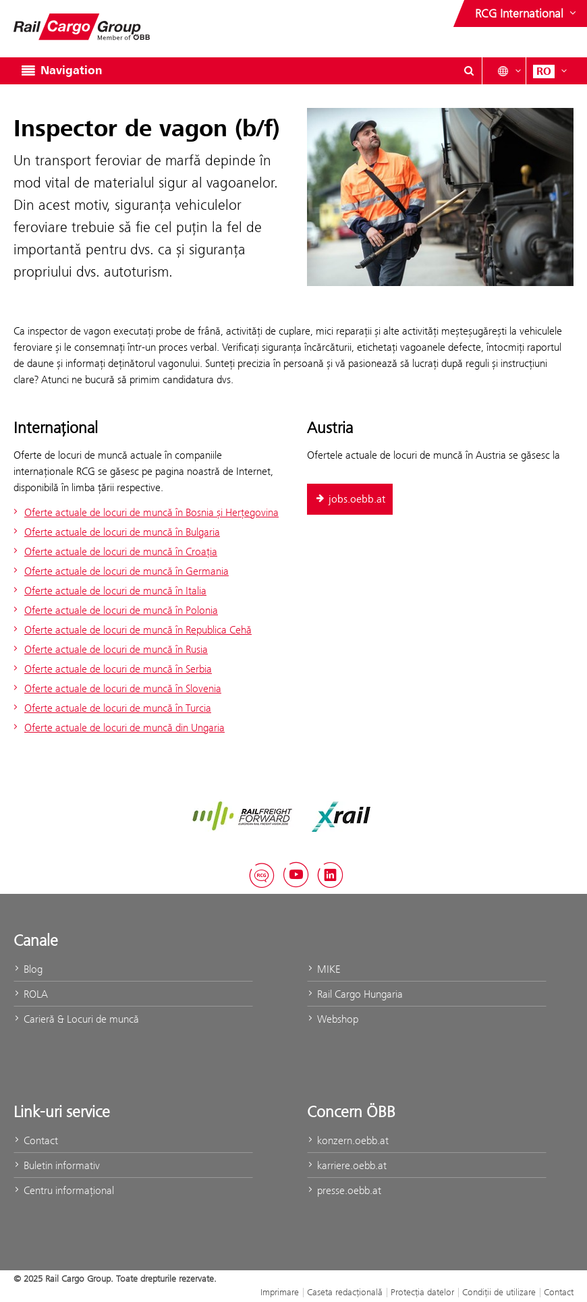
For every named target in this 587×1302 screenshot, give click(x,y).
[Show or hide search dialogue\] (468, 70)
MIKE (323, 969)
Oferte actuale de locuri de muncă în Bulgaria (115, 532)
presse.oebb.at (344, 1190)
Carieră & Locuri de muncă (76, 1019)
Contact (35, 1140)
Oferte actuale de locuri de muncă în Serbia (111, 668)
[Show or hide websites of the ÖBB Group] (527, 13)
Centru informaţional (63, 1190)
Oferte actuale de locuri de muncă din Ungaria (117, 727)
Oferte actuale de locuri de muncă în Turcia (110, 708)
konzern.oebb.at (348, 1140)
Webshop (332, 1019)
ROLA (30, 994)
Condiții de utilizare (499, 1291)
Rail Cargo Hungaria (355, 994)
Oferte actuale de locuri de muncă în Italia (108, 590)
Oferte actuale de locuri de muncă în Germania (119, 571)
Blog (28, 969)
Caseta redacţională (345, 1291)
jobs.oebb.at (349, 499)
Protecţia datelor (422, 1291)
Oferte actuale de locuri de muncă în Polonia (114, 610)
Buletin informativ (56, 1165)
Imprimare (279, 1291)
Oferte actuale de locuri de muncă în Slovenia (115, 688)
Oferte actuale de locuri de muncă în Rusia (109, 649)
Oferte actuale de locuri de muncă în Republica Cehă (131, 629)
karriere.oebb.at (347, 1165)
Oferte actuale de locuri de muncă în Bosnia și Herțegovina (144, 512)
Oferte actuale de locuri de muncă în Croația (113, 551)
